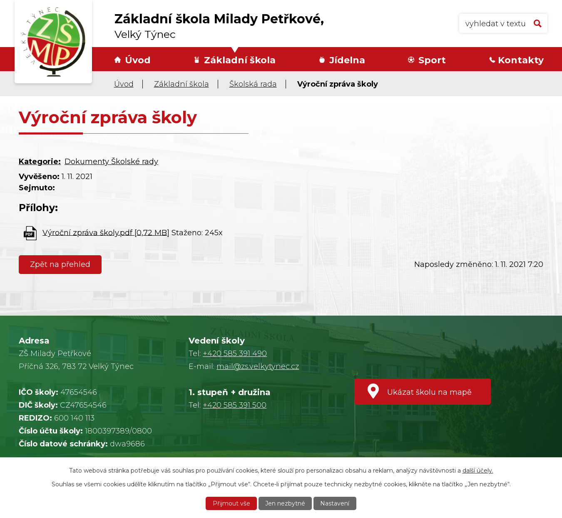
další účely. (478, 470)
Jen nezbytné (285, 503)
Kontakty (521, 60)
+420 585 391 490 (235, 353)
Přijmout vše (231, 503)
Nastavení (334, 503)
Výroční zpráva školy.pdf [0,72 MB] (105, 232)
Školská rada (253, 84)
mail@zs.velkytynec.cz (257, 366)
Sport (432, 60)
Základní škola (240, 60)
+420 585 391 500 (234, 405)
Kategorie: (40, 161)
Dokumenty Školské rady (111, 161)
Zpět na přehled (60, 264)
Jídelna (347, 60)
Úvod (138, 60)
